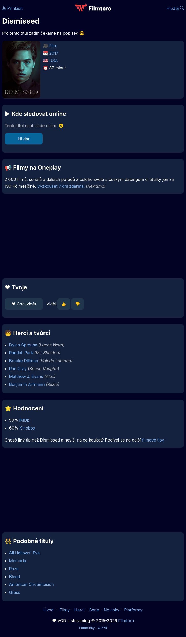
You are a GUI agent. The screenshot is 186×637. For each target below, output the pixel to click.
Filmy (64, 609)
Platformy (133, 609)
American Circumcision (31, 584)
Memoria (17, 560)
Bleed (14, 576)
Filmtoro (126, 620)
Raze (14, 568)
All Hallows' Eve (24, 552)
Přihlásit (12, 8)
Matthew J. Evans (26, 376)
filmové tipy (153, 440)
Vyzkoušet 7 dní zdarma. (61, 186)
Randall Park (21, 352)
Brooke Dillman (23, 360)
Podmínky (87, 628)
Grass (14, 592)
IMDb (24, 420)
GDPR (102, 628)
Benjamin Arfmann (27, 384)
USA (53, 60)
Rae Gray (18, 368)
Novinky (111, 609)
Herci (79, 609)
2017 (53, 53)
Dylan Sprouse (23, 344)
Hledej (175, 8)
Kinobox (27, 428)
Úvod (49, 609)
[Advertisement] (93, 236)
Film (53, 45)
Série (94, 609)
